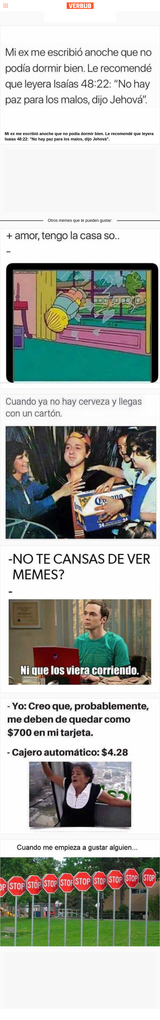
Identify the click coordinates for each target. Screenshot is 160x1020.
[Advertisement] (80, 16)
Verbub (80, 5)
